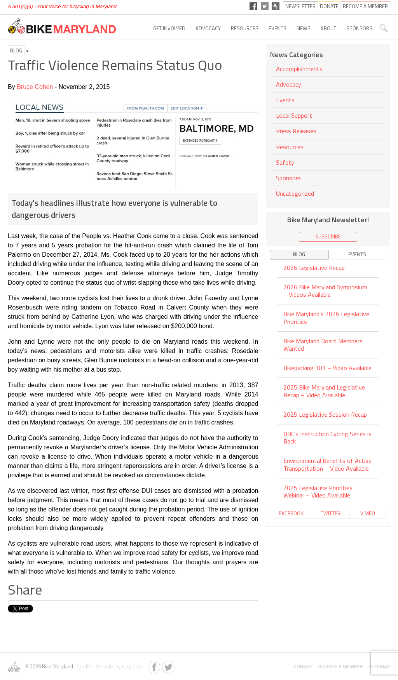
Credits (84, 666)
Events (277, 28)
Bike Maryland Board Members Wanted (323, 344)
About (328, 28)
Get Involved (169, 28)
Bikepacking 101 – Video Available (327, 367)
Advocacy (208, 28)
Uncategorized (295, 193)
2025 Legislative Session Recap (325, 414)
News (304, 28)
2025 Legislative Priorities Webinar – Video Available (318, 491)
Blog (16, 50)
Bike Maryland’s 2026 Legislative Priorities (326, 317)
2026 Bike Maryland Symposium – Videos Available (325, 290)
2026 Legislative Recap (314, 268)
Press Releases (296, 131)
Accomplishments (299, 69)
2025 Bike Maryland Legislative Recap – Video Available (324, 391)
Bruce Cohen (35, 86)
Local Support (294, 115)
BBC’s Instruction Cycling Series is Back (327, 437)
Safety (285, 162)
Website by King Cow (118, 666)
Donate (302, 666)
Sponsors (359, 28)
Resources (244, 28)
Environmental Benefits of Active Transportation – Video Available (327, 464)
